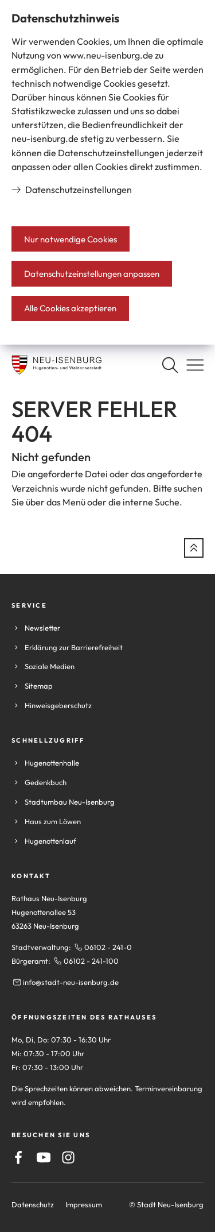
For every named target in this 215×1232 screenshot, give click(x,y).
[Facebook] (18, 1157)
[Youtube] (43, 1157)
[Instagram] (68, 1157)
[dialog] (107, 172)
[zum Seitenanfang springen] (194, 548)
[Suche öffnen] (169, 364)
